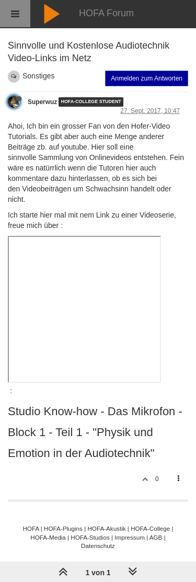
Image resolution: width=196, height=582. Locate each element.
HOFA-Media (47, 537)
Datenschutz (98, 545)
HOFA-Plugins (63, 528)
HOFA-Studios (90, 537)
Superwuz (42, 102)
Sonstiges (38, 76)
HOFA (30, 528)
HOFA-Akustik (106, 528)
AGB (156, 537)
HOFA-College (150, 528)
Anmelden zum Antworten (146, 78)
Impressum (129, 537)
